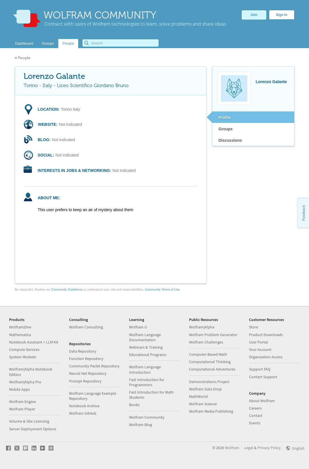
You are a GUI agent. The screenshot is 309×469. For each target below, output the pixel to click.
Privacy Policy (269, 447)
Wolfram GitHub (82, 413)
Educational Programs (148, 354)
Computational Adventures (212, 369)
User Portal (258, 342)
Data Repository (82, 351)
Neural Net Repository (88, 373)
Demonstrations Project (209, 381)
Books (134, 404)
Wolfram (232, 447)
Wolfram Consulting (86, 327)
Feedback (304, 213)
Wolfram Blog (140, 424)
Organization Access (266, 356)
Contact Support (263, 376)
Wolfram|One (20, 327)
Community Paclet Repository (94, 366)
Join (254, 15)
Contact (255, 415)
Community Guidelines (67, 289)
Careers (255, 408)
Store (253, 327)
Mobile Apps (19, 389)
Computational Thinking (210, 361)
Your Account (260, 349)
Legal (248, 447)
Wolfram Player (22, 409)
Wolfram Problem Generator (213, 334)
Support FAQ (259, 369)
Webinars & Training (146, 347)
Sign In (281, 15)
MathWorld (198, 396)
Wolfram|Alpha (201, 327)
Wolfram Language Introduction (145, 369)
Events (254, 422)
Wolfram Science (203, 403)
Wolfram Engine (22, 401)
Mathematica (20, 334)
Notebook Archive (84, 405)
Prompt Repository (85, 381)
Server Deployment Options (32, 428)
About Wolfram (262, 400)
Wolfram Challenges (206, 342)
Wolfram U (138, 327)
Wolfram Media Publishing (211, 411)
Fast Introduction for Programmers (146, 382)
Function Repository (86, 358)
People (22, 57)
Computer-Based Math (208, 354)
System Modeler (22, 356)
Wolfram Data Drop (205, 389)
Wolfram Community (147, 417)
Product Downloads (266, 334)
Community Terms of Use (162, 289)
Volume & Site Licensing (29, 421)
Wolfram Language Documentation (145, 337)
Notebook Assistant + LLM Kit (33, 342)
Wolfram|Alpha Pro (25, 381)
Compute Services (24, 349)
